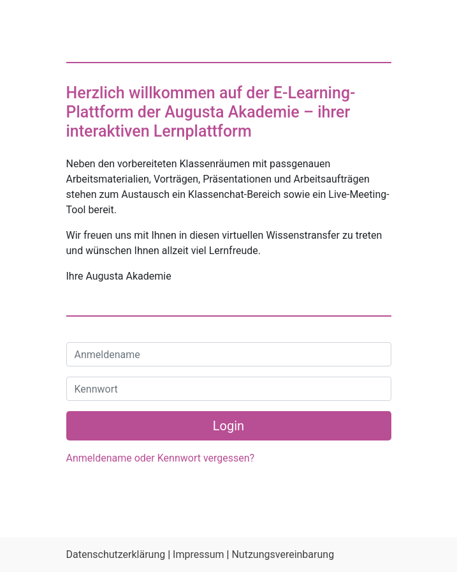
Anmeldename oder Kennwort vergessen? (160, 458)
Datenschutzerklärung (116, 554)
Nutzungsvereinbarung (282, 554)
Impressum (198, 554)
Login (228, 425)
